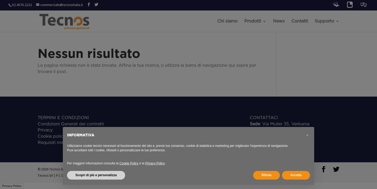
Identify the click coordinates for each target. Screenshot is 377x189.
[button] (307, 135)
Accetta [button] (296, 175)
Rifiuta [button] (266, 175)
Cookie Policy (128, 163)
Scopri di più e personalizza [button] (96, 175)
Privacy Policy (155, 163)
